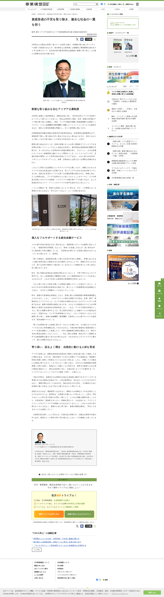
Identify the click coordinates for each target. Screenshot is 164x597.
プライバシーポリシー (64, 572)
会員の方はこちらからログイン (79, 514)
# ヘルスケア (32, 9)
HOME (34, 14)
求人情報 (60, 565)
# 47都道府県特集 (46, 9)
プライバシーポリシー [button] (119, 594)
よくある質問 (38, 575)
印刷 (88, 39)
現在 (125, 142)
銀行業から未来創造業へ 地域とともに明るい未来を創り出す (57, 542)
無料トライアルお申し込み (49, 514)
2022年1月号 (41, 14)
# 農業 (131, 9)
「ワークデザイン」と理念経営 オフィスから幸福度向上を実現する (59, 545)
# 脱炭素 (89, 9)
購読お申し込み (39, 565)
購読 (105, 580)
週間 (131, 142)
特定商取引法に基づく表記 (66, 578)
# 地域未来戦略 (75, 9)
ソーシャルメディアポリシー (67, 575)
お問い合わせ (38, 578)
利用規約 (60, 568)
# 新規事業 (60, 9)
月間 (137, 142)
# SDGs (117, 9)
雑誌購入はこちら (40, 572)
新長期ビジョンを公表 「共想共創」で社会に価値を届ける (56, 539)
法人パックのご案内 (41, 568)
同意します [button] (152, 592)
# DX (103, 9)
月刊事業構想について (41, 562)
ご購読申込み (128, 4)
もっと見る (37, 549)
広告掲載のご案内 (115, 4)
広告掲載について (63, 562)
